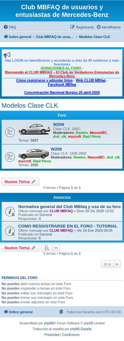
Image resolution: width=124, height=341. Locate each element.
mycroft (74, 136)
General (46, 215)
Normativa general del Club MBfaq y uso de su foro (69, 206)
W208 (56, 149)
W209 (58, 124)
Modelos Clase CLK (30, 105)
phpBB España (80, 329)
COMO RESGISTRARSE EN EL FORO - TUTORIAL (68, 226)
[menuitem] (9, 27)
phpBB (49, 323)
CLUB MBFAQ (61, 211)
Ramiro (82, 133)
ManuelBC (98, 133)
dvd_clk (59, 136)
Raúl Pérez (92, 136)
